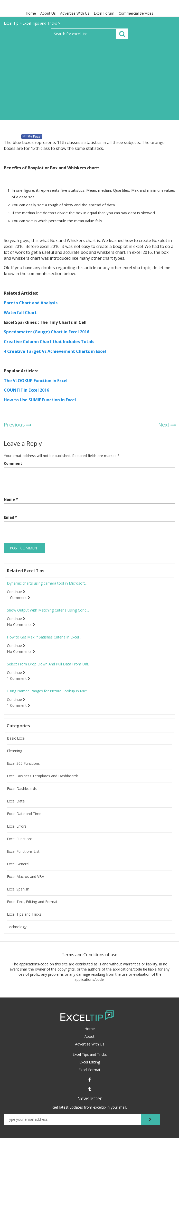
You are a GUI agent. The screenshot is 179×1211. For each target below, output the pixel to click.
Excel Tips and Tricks (24, 914)
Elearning (14, 751)
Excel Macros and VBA (25, 876)
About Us (48, 13)
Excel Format (89, 1069)
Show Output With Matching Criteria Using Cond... (48, 610)
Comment (13, 463)
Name (11, 499)
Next (163, 424)
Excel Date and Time (24, 813)
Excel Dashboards (22, 788)
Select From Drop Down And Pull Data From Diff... (48, 664)
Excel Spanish (18, 889)
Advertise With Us (74, 13)
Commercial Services (136, 13)
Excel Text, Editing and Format (32, 901)
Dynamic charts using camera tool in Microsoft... (47, 583)
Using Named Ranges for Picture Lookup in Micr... (48, 691)
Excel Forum (104, 13)
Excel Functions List (23, 851)
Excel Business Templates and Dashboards (43, 776)
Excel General (18, 864)
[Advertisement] (89, 78)
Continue (16, 591)
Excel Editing (89, 1062)
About (89, 1036)
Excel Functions (20, 839)
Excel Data (16, 801)
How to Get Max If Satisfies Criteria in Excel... (44, 637)
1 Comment (18, 597)
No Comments (21, 624)
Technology (16, 927)
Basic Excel (16, 738)
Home (31, 13)
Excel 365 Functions (23, 763)
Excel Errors (16, 826)
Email (10, 517)
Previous (14, 424)
